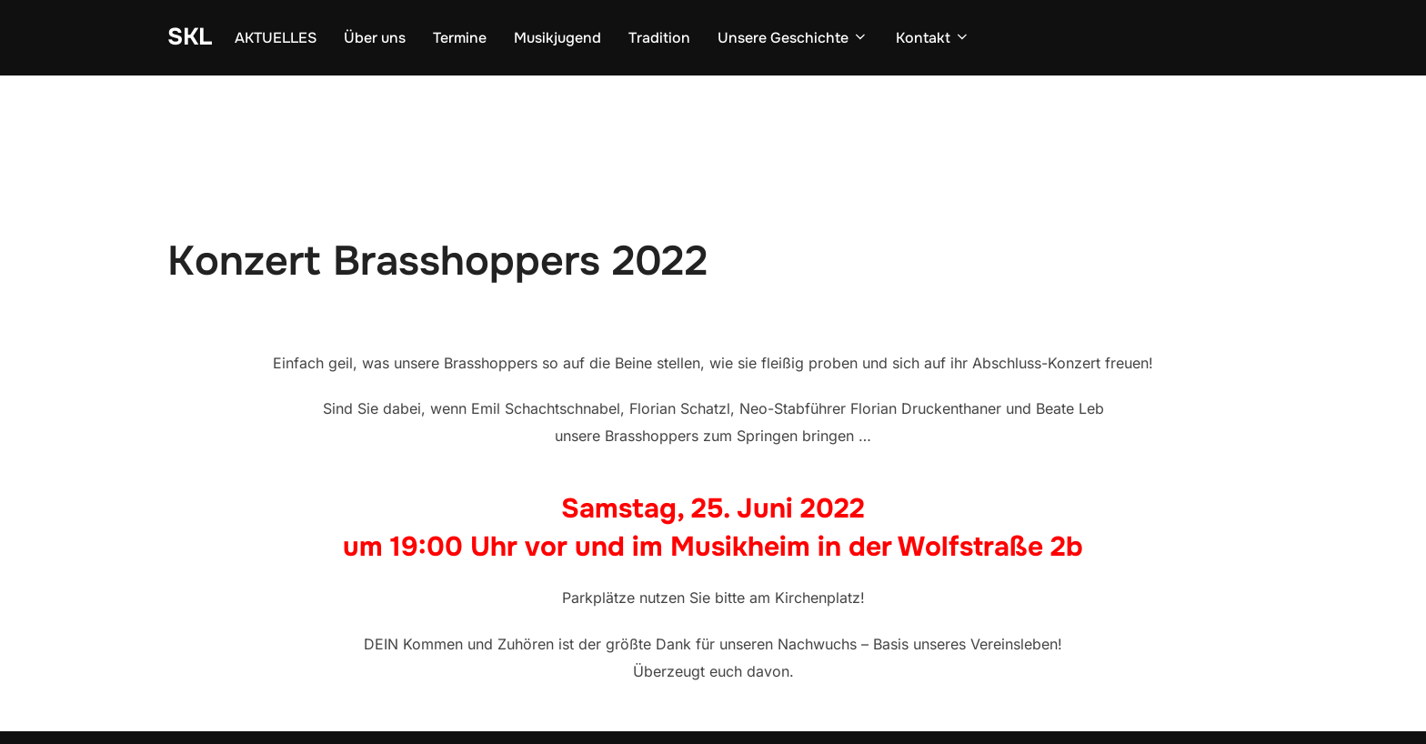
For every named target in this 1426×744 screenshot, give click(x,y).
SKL (189, 37)
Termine (460, 37)
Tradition (659, 37)
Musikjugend (557, 37)
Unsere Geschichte (793, 37)
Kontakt (933, 37)
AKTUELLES (275, 37)
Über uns (375, 37)
